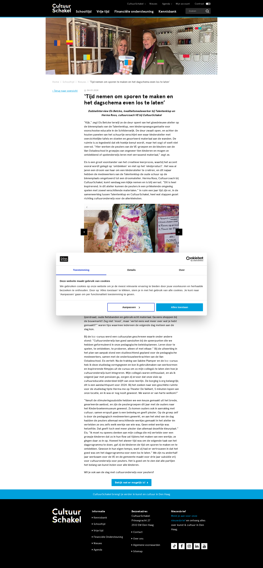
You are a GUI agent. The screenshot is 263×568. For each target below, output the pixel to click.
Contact (138, 532)
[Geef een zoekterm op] (198, 11)
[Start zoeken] (207, 11)
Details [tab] (131, 270)
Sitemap (138, 551)
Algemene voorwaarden (146, 545)
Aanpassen (131, 307)
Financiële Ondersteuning (108, 536)
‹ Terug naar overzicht (65, 90)
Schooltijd (84, 11)
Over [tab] (182, 270)
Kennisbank (167, 11)
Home (55, 81)
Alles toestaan (179, 307)
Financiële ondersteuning (133, 11)
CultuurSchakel (135, 3)
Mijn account (183, 3)
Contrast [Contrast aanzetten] (199, 3)
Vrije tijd (103, 11)
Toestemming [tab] (81, 270)
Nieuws (153, 3)
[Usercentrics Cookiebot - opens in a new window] (188, 258)
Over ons (138, 538)
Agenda (166, 3)
